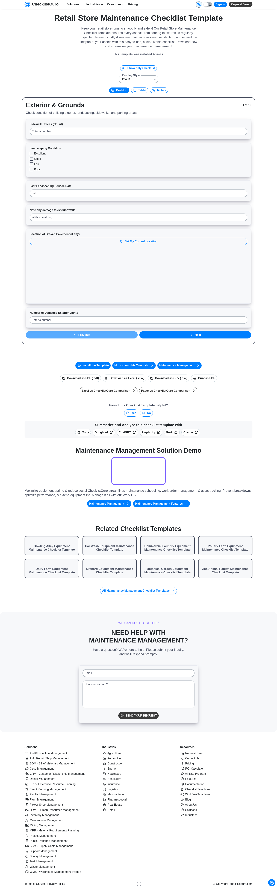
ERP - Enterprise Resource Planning (50, 784)
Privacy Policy (56, 883)
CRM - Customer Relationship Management (55, 773)
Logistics (110, 789)
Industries (109, 747)
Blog (185, 799)
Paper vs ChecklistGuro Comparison (168, 390)
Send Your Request (138, 715)
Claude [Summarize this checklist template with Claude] (190, 432)
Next (195, 334)
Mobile (159, 90)
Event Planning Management (45, 789)
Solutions (31, 747)
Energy (109, 768)
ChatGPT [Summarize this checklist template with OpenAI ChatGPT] (127, 432)
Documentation (192, 784)
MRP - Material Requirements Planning (52, 830)
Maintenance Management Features (161, 503)
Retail (108, 809)
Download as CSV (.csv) (168, 378)
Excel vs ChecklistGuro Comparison (108, 390)
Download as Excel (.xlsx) (124, 378)
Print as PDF (204, 378)
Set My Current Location (138, 241)
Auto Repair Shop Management (47, 758)
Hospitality (111, 778)
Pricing (133, 4)
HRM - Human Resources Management (52, 809)
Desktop (119, 90)
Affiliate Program (193, 773)
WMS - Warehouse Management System (53, 871)
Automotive (112, 758)
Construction (112, 763)
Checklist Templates (195, 789)
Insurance (111, 784)
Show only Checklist (138, 68)
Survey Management (40, 856)
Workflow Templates (195, 794)
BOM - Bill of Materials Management (50, 763)
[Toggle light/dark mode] (208, 4)
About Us (188, 804)
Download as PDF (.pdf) (80, 378)
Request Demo (241, 4)
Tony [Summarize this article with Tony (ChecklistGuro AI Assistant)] (83, 432)
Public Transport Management (46, 840)
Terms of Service (35, 883)
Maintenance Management (179, 365)
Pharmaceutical (114, 799)
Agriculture (111, 753)
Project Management (40, 835)
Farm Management (39, 799)
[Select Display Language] (199, 4)
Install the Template (93, 365)
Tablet (139, 90)
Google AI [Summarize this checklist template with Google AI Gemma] (104, 432)
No (146, 412)
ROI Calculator (192, 768)
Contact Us (189, 758)
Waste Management (40, 866)
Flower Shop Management (44, 804)
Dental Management (40, 778)
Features (188, 778)
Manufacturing (113, 794)
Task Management (39, 861)
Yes (131, 412)
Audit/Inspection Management (46, 753)
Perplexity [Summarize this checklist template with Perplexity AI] (151, 432)
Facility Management (40, 794)
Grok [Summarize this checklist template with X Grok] (172, 432)
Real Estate (112, 804)
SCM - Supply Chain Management (49, 846)
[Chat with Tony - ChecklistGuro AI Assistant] (271, 882)
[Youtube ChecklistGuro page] (139, 884)
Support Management (41, 851)
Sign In (220, 4)
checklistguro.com (241, 883)
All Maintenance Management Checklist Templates (138, 590)
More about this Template (134, 365)
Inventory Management (42, 815)
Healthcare (111, 773)
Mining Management (40, 825)
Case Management (39, 768)
